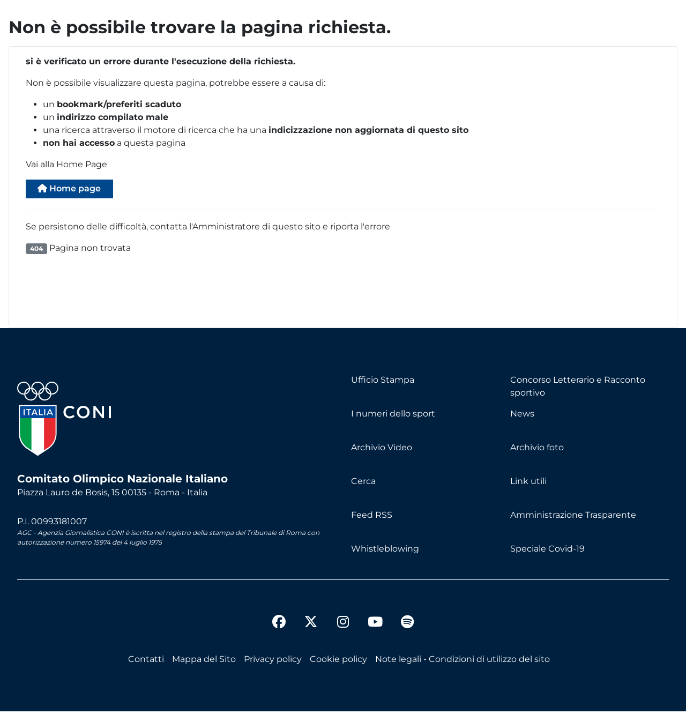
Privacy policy (273, 662)
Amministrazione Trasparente (573, 517)
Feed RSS (371, 517)
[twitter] (311, 616)
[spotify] (407, 626)
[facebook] (278, 626)
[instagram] (343, 626)
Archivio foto (537, 450)
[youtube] (375, 626)
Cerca (363, 484)
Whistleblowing (385, 551)
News (522, 416)
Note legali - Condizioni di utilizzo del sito (462, 662)
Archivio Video (381, 450)
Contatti (146, 662)
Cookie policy (338, 662)
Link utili (528, 484)
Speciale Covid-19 (547, 551)
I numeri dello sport (393, 416)
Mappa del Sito (204, 662)
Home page (76, 190)
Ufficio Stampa (382, 382)
